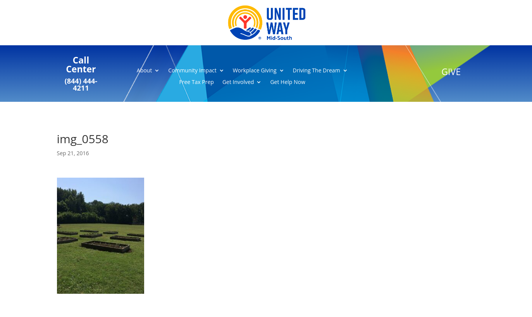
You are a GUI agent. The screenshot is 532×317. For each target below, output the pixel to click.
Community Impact (192, 71)
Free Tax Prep (196, 82)
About (144, 71)
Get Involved (238, 82)
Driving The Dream (316, 71)
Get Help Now (287, 82)
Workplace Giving (255, 71)
